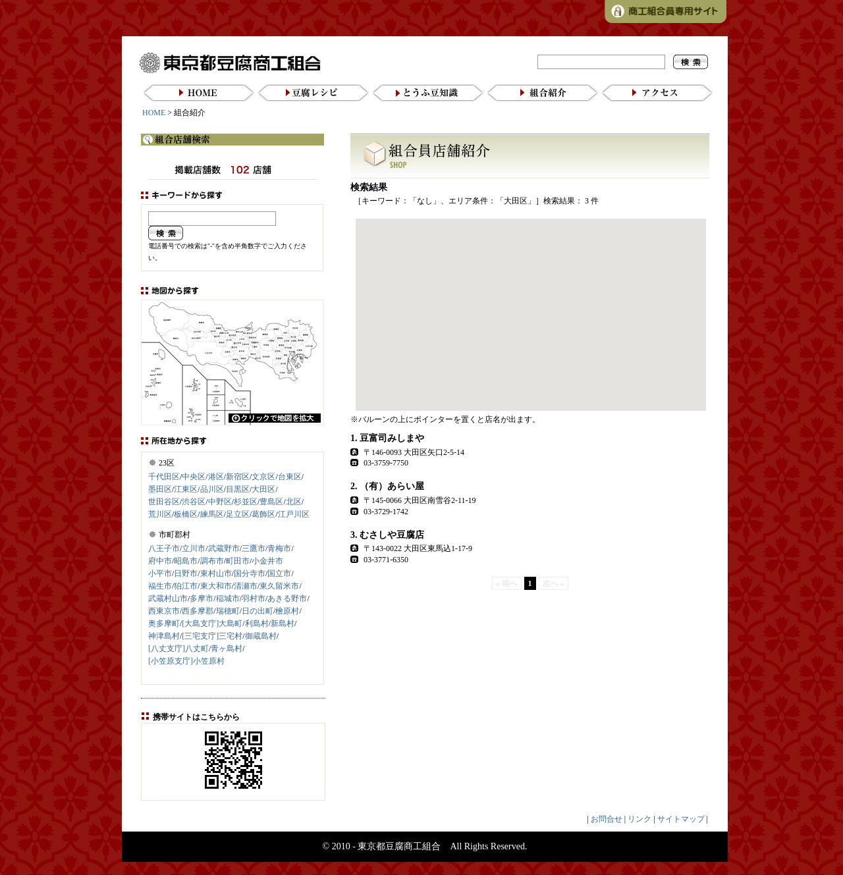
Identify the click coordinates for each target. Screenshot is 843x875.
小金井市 (267, 561)
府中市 (160, 561)
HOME (153, 112)
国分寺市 (249, 573)
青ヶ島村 (226, 648)
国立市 (279, 573)
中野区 (220, 501)
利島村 (257, 623)
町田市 (238, 561)
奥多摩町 (164, 623)
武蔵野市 (224, 548)
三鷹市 (253, 548)
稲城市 (228, 598)
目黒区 (238, 489)
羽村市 (253, 598)
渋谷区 (193, 501)
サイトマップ (681, 819)
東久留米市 (279, 586)
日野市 (186, 573)
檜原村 (287, 611)
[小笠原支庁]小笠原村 (186, 661)
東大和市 (216, 586)
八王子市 (164, 548)
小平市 (160, 573)
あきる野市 (287, 598)
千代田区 (164, 476)
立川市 (193, 548)
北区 (294, 501)
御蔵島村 (261, 636)
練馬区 (212, 514)
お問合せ (606, 819)
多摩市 (201, 598)
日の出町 (257, 611)
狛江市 (186, 586)
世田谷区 (164, 501)
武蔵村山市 (168, 598)
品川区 (212, 489)
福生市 (160, 586)
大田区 (263, 489)
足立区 (238, 514)
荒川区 (160, 514)
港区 (216, 476)
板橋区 (186, 514)
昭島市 (186, 561)
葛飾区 (263, 514)
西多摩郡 (197, 611)
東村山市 (216, 573)
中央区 (193, 476)
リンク (639, 819)
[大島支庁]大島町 (212, 623)
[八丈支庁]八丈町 (178, 648)
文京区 (263, 476)
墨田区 (160, 489)
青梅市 (279, 548)
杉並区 (246, 501)
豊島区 (271, 501)
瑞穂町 (228, 611)
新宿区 (238, 476)
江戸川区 (294, 514)
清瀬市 (246, 586)
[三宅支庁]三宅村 (212, 636)
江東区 (186, 489)
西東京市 (164, 611)
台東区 (290, 476)
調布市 (212, 561)
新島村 (282, 623)
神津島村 (164, 636)
